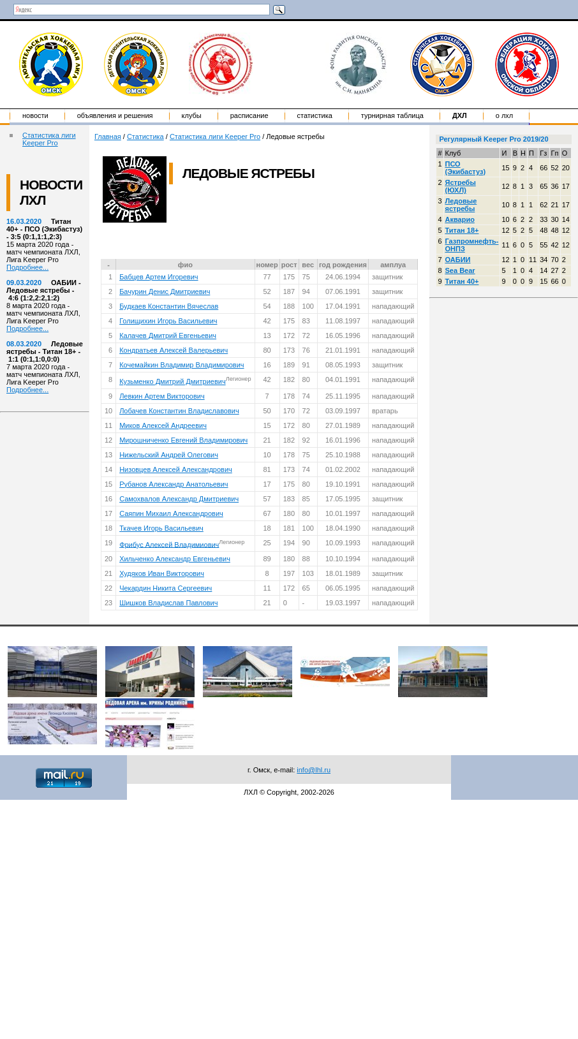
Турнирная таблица (392, 115)
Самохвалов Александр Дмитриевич (179, 499)
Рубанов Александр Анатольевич (173, 484)
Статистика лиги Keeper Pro (49, 139)
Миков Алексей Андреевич (163, 425)
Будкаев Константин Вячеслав (168, 306)
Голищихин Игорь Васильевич (168, 321)
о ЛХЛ (505, 115)
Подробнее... (27, 267)
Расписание (249, 115)
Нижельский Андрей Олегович (168, 455)
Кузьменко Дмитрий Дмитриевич (172, 381)
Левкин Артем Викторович (162, 396)
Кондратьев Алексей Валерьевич (173, 350)
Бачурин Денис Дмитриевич (164, 291)
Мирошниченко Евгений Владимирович (183, 440)
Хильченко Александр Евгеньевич (174, 559)
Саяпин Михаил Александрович (171, 513)
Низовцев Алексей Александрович (175, 469)
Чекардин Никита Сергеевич (165, 588)
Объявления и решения (115, 115)
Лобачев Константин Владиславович (179, 411)
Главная (107, 136)
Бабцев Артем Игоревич (158, 277)
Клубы (192, 115)
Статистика (314, 115)
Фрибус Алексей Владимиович (169, 544)
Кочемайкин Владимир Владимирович (181, 365)
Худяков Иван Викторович (161, 573)
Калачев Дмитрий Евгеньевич (167, 335)
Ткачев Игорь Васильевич (161, 528)
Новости (35, 115)
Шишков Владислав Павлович (168, 603)
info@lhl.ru (313, 770)
